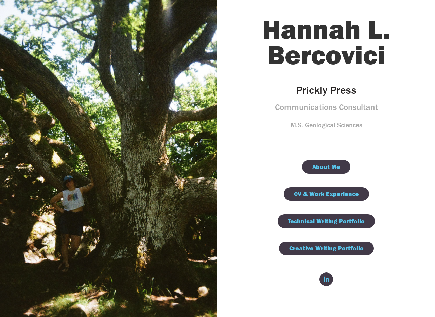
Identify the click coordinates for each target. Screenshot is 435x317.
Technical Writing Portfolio (326, 221)
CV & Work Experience (326, 194)
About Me (326, 167)
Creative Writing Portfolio (326, 248)
